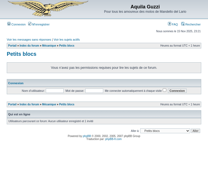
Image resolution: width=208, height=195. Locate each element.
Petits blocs (66, 45)
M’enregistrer (39, 24)
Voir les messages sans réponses (29, 39)
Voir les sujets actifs (67, 39)
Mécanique (49, 45)
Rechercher (191, 24)
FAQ (173, 24)
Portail (12, 45)
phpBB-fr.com (113, 139)
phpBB (87, 136)
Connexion (16, 24)
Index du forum (29, 45)
